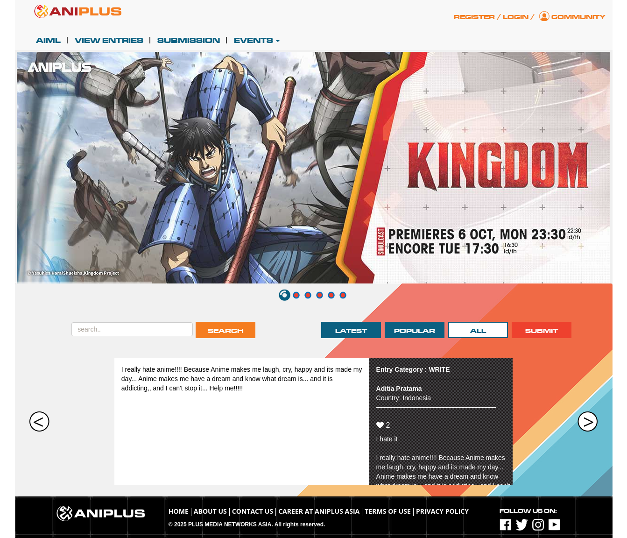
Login (515, 17)
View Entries (109, 40)
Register (474, 17)
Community (578, 17)
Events (257, 40)
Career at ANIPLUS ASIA (318, 511)
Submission (188, 40)
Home (179, 511)
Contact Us (252, 511)
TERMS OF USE (388, 511)
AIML (48, 40)
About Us (210, 511)
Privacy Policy (442, 511)
